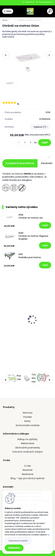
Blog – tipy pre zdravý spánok (27, 478)
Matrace (27, 412)
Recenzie (27, 469)
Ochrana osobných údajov (27, 451)
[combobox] (40, 127)
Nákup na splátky (27, 439)
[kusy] (25, 142)
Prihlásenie (29, 2)
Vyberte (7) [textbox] (40, 126)
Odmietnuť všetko (18, 540)
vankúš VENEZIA (13, 314)
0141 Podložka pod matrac (29, 256)
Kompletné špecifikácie (20, 163)
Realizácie (27, 474)
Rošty (27, 421)
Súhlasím (14, 548)
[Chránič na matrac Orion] (27, 55)
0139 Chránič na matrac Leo (30, 216)
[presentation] (6, 55)
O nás (27, 465)
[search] (50, 11)
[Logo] (30, 11)
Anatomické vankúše (27, 425)
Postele (27, 417)
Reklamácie (27, 443)
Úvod (4, 20)
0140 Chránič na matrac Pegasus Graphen (33, 236)
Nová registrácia (46, 2)
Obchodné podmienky (27, 447)
